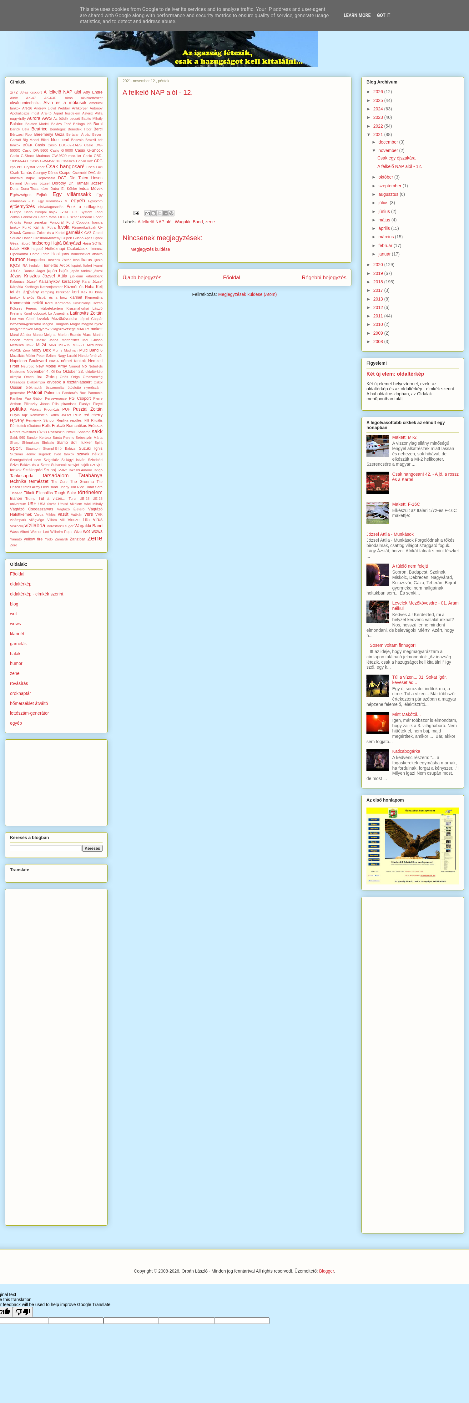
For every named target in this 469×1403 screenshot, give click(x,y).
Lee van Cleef (22, 319)
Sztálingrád (33, 470)
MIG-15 (64, 345)
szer (37, 460)
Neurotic (27, 366)
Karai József (92, 281)
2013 (378, 298)
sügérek (44, 454)
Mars (87, 334)
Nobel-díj (95, 366)
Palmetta (52, 393)
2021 (378, 134)
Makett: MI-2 (404, 437)
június (384, 211)
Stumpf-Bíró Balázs (59, 448)
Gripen (67, 238)
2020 (378, 264)
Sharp (14, 442)
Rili (86, 420)
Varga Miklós (45, 514)
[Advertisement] (57, 781)
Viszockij (16, 526)
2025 (378, 100)
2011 (378, 315)
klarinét (75, 297)
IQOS (15, 265)
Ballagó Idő (82, 124)
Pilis (55, 404)
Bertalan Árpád (78, 134)
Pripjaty (35, 409)
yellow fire (33, 539)
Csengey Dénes (45, 173)
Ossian (16, 387)
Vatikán (76, 514)
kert (75, 291)
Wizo (78, 532)
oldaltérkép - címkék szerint (36, 593)
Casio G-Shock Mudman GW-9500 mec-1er (45, 156)
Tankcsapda (21, 475)
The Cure (59, 482)
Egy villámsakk (72, 194)
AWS (47, 118)
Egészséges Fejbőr (29, 195)
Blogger (326, 1271)
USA (42, 504)
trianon (16, 498)
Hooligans (60, 254)
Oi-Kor (56, 371)
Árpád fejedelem (66, 113)
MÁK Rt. (83, 329)
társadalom (56, 476)
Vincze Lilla (79, 520)
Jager (41, 271)
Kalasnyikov (49, 281)
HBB (26, 248)
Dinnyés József (37, 183)
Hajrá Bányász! (66, 243)
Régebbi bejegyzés (324, 278)
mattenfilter (70, 340)
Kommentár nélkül (26, 303)
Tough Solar (65, 493)
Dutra (54, 188)
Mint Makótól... (406, 714)
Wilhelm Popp (61, 532)
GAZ (88, 233)
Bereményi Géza (49, 134)
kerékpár (63, 292)
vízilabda (35, 526)
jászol (98, 271)
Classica (68, 161)
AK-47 (31, 98)
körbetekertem (51, 308)
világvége (36, 520)
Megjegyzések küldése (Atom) (247, 294)
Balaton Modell (37, 124)
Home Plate (39, 254)
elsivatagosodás (50, 207)
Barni (98, 124)
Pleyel (98, 404)
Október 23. (73, 371)
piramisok (68, 404)
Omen (28, 377)
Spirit (99, 442)
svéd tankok (64, 454)
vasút (63, 514)
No (84, 366)
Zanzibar (77, 539)
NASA (53, 361)
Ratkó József (60, 415)
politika (18, 409)
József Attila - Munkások (390, 534)
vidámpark (18, 520)
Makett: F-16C (406, 504)
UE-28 (98, 498)
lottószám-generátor (25, 324)
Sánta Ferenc (63, 437)
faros (53, 217)
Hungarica (36, 260)
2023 (378, 117)
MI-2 (30, 345)
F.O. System (82, 212)
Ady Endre (93, 92)
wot (86, 531)
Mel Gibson (93, 340)
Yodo (49, 539)
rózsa (42, 432)
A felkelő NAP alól (155, 221)
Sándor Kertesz (39, 437)
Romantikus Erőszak (84, 425)
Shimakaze (30, 442)
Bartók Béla (19, 129)
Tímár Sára (94, 487)
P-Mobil (34, 392)
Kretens (16, 313)
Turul (72, 498)
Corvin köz (84, 161)
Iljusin (98, 260)
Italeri (87, 265)
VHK (99, 514)
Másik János (47, 340)
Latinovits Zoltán (86, 313)
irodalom (36, 265)
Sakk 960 (17, 437)
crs (20, 167)
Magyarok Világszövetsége (55, 329)
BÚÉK (27, 145)
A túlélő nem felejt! (410, 566)
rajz (25, 415)
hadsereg (41, 243)
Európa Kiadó (21, 212)
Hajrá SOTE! (93, 243)
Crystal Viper (34, 167)
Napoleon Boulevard (28, 361)
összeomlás (55, 387)
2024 (378, 108)
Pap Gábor (34, 398)
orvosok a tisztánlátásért (69, 382)
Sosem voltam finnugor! (393, 645)
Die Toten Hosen (86, 178)
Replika (62, 420)
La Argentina (58, 313)
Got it (383, 15)
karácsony (71, 281)
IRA (25, 265)
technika (18, 481)
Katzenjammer (51, 287)
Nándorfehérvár (90, 355)
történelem (90, 492)
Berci (98, 129)
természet (38, 481)
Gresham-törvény (46, 238)
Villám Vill (55, 520)
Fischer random (79, 217)
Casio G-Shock (89, 150)
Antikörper (80, 108)
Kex (84, 292)
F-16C (64, 212)
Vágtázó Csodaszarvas (31, 509)
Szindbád (95, 460)
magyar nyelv (92, 324)
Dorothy (59, 183)
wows (97, 531)
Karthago (31, 287)
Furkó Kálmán (34, 227)
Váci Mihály (93, 504)
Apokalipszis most (24, 113)
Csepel (65, 172)
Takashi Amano (80, 470)
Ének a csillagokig (85, 207)
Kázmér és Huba (79, 287)
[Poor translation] (23, 1312)
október (386, 177)
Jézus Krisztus (25, 275)
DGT (62, 178)
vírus (98, 519)
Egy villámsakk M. (53, 201)
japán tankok (81, 271)
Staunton (33, 448)
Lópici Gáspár (91, 319)
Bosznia (77, 140)
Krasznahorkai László (84, 308)
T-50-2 (62, 470)
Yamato (16, 539)
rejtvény (17, 420)
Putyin (15, 415)
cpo (13, 167)
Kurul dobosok (35, 313)
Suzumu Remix (23, 454)
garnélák (74, 232)
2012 (378, 307)
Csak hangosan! (65, 167)
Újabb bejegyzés (142, 278)
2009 (378, 333)
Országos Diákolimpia (27, 382)
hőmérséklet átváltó (87, 254)
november (388, 150)
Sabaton (84, 432)
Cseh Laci (95, 167)
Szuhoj (50, 470)
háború (24, 243)
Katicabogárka (406, 751)
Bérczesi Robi (21, 134)
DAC (92, 173)
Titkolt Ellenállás (38, 493)
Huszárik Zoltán (59, 260)
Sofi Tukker (81, 442)
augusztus (389, 194)
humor (17, 259)
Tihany (64, 487)
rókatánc (34, 426)
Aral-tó (46, 113)
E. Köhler (69, 188)
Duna (14, 188)
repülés (76, 420)
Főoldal (231, 278)
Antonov (96, 108)
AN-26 (27, 108)
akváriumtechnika (25, 103)
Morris (57, 350)
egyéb (78, 201)
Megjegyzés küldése (150, 249)
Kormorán (63, 303)
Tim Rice (77, 487)
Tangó (98, 470)
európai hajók (46, 212)
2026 (378, 91)
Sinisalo (48, 442)
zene (210, 221)
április (384, 228)
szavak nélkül (90, 454)
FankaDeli (29, 217)
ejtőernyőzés (22, 206)
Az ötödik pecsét (66, 118)
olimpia (15, 377)
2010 (378, 324)
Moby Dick (41, 350)
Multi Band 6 (91, 350)
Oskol (98, 382)
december (388, 141)
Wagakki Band (189, 221)
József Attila (55, 275)
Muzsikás (17, 355)
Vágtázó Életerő (70, 509)
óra (39, 377)
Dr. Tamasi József (85, 183)
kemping (47, 292)
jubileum (76, 276)
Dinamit (16, 183)
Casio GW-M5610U (45, 161)
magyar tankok (21, 329)
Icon (76, 260)
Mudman (71, 350)
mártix (28, 340)
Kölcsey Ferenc (23, 308)
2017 (378, 290)
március (386, 236)
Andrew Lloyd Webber (52, 108)
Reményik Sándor (40, 420)
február (385, 245)
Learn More (357, 15)
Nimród (74, 366)
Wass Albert (19, 532)
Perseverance (56, 398)
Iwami (98, 265)
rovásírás (29, 432)
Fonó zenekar (35, 222)
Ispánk (76, 265)
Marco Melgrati (44, 335)
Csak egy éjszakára (396, 157)
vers (88, 514)
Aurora (33, 118)
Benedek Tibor (80, 129)
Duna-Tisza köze (34, 188)
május (384, 219)
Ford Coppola (77, 222)
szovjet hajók (78, 465)
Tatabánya (90, 476)
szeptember (390, 185)
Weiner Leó (40, 532)
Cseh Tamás (21, 172)
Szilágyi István (73, 460)
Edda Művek (91, 188)
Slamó (62, 442)
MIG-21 (78, 345)
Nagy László (67, 355)
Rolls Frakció (53, 425)
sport (16, 448)
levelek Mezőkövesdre (57, 319)
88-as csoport (31, 92)
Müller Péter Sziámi (41, 355)
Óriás (64, 377)
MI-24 (41, 345)
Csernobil (80, 173)
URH (32, 504)
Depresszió (46, 178)
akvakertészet (92, 98)
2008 (378, 341)
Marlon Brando (69, 335)
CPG (98, 161)
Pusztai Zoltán (88, 409)
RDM (77, 415)
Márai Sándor (21, 335)
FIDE (62, 217)
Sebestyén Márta (89, 437)
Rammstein (39, 415)
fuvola (63, 227)
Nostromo (17, 371)
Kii (91, 292)
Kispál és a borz (52, 297)
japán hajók (57, 271)
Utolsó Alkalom (70, 504)
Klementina (94, 297)
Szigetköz (51, 460)
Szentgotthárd (21, 460)
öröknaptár (34, 387)
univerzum (18, 504)
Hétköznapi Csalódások (66, 248)
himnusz (96, 249)
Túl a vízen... (51, 498)
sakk (97, 431)
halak (14, 248)
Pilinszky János (36, 404)
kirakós (28, 297)
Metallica (17, 345)
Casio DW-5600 (35, 150)
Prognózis (52, 409)
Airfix (14, 98)
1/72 (14, 92)
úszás (51, 504)
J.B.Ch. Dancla (22, 271)
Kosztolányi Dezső (88, 303)
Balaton (16, 124)
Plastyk (84, 404)
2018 (378, 281)
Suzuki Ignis (91, 448)
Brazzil (90, 140)
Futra (52, 227)
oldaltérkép (94, 371)
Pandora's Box (74, 393)
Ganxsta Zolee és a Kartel (43, 233)
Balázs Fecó (61, 124)
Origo (75, 377)
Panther (16, 398)
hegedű (37, 249)
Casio (40, 145)
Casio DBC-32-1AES (65, 145)
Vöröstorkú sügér (60, 526)
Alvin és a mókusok (64, 102)
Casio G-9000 (61, 150)
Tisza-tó (16, 493)
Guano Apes (83, 238)
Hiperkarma (19, 254)
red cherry (93, 415)
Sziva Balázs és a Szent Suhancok (38, 465)
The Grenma (82, 481)
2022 (378, 126)
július (384, 202)
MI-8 (52, 345)
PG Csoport (80, 398)
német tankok (73, 361)
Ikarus (86, 260)
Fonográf (57, 222)
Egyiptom (95, 201)
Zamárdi (61, 539)
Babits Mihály (92, 118)
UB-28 (85, 498)
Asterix (87, 113)
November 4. (38, 371)
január (385, 253)
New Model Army (51, 366)
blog (14, 603)
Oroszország (93, 377)
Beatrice (39, 128)
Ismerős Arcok (57, 265)
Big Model (31, 140)
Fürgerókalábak (84, 227)
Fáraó (42, 217)
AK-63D (50, 98)
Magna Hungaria (56, 324)
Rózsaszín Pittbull (62, 432)
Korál (49, 303)
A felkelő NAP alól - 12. (399, 166)
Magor (75, 324)
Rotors (15, 432)
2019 (378, 273)
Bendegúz (57, 129)
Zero (13, 545)
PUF (66, 409)
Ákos (69, 98)
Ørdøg (51, 377)
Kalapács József (23, 281)
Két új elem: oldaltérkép (395, 374)
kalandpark (94, 276)
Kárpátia (16, 287)
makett (97, 329)
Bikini (45, 140)
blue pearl (60, 140)
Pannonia (95, 393)
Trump (30, 498)
